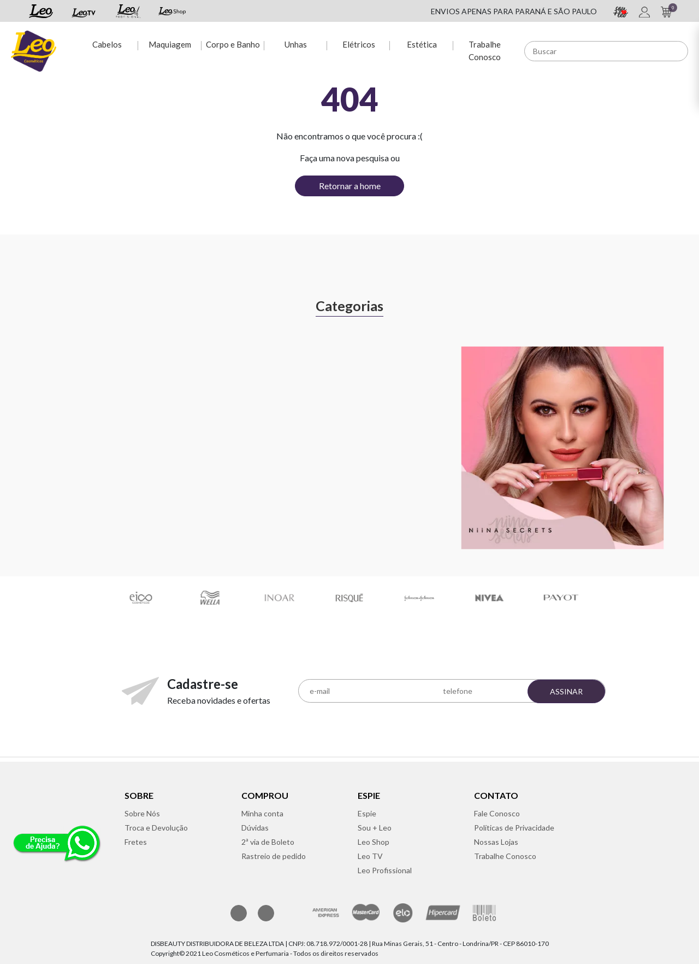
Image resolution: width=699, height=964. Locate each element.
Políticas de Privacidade (514, 827)
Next (677, 435)
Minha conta (262, 813)
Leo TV (370, 856)
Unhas (296, 44)
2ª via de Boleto (267, 841)
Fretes (136, 841)
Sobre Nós (142, 813)
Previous (21, 435)
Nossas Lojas (496, 841)
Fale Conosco (497, 813)
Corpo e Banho (233, 44)
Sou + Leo (375, 827)
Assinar (566, 691)
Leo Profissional (385, 870)
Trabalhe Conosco (485, 50)
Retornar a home (350, 185)
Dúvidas (255, 827)
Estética (422, 44)
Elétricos (358, 44)
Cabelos (107, 44)
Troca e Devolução (156, 827)
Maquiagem (170, 44)
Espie (367, 813)
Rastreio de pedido (273, 856)
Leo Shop (373, 841)
